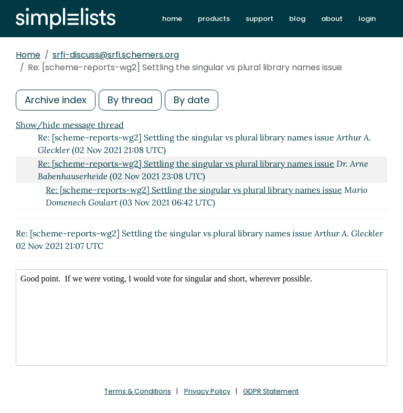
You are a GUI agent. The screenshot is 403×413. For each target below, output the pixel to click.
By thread (130, 99)
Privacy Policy (207, 391)
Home (28, 55)
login (367, 19)
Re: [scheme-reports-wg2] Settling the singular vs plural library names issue (186, 163)
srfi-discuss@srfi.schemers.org (115, 55)
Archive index (56, 99)
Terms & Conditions (137, 391)
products (214, 19)
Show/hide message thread (70, 124)
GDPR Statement (271, 391)
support (259, 19)
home (172, 19)
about (332, 19)
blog (297, 19)
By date (191, 99)
